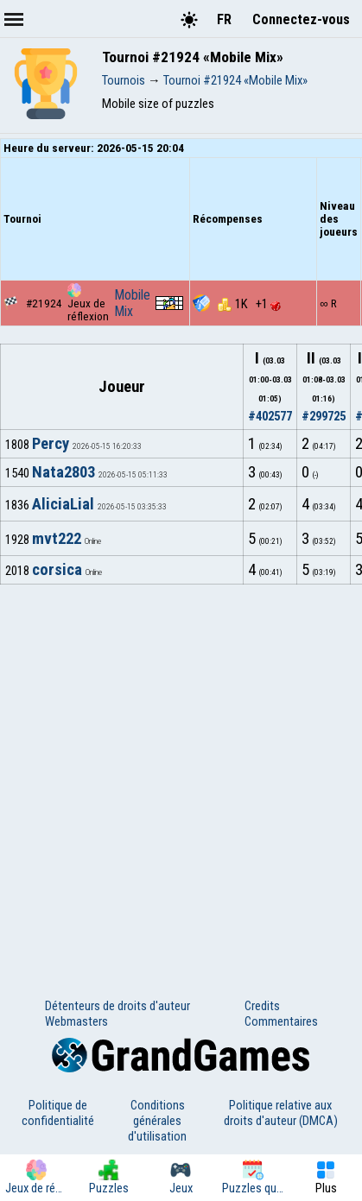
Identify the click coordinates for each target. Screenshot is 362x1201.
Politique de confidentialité (58, 1112)
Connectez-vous (301, 19)
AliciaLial (63, 504)
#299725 (324, 416)
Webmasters (76, 1021)
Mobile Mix (132, 303)
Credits (262, 1006)
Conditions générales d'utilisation (157, 1120)
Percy (50, 443)
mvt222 (56, 538)
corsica (57, 569)
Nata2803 (63, 472)
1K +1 (249, 304)
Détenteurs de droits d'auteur (117, 1006)
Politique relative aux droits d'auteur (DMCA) (281, 1112)
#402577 (270, 416)
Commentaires (281, 1021)
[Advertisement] (181, 774)
